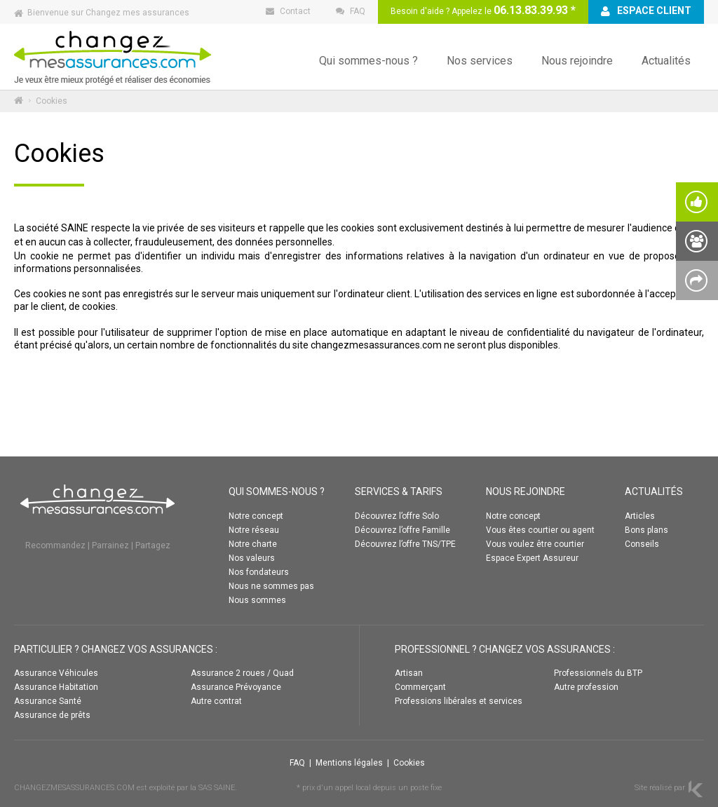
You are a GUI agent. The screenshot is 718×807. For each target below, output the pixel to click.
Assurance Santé (47, 701)
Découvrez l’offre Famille (402, 530)
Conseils (642, 544)
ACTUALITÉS (654, 491)
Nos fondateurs (259, 572)
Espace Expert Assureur (532, 558)
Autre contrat (216, 701)
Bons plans (646, 530)
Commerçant (420, 687)
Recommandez (55, 545)
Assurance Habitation (56, 687)
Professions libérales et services (458, 701)
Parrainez (110, 545)
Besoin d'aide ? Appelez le (483, 10)
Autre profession (586, 687)
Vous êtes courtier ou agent (540, 530)
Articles (640, 516)
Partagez (152, 545)
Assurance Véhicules (56, 673)
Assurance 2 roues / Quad (242, 673)
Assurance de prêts (52, 715)
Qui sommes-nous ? (368, 60)
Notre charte (253, 544)
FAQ (297, 763)
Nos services (480, 60)
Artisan (409, 673)
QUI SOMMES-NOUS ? (277, 491)
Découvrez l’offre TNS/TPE (405, 544)
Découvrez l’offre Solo (397, 516)
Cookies (409, 763)
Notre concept (256, 516)
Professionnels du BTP (598, 673)
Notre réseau (254, 530)
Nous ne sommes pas (271, 586)
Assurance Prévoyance (236, 687)
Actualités (666, 60)
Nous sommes (257, 600)
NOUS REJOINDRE (525, 491)
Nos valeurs (252, 558)
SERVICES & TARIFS (398, 491)
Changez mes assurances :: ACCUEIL (112, 56)
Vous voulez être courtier (535, 544)
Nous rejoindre (577, 60)
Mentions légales (349, 763)
